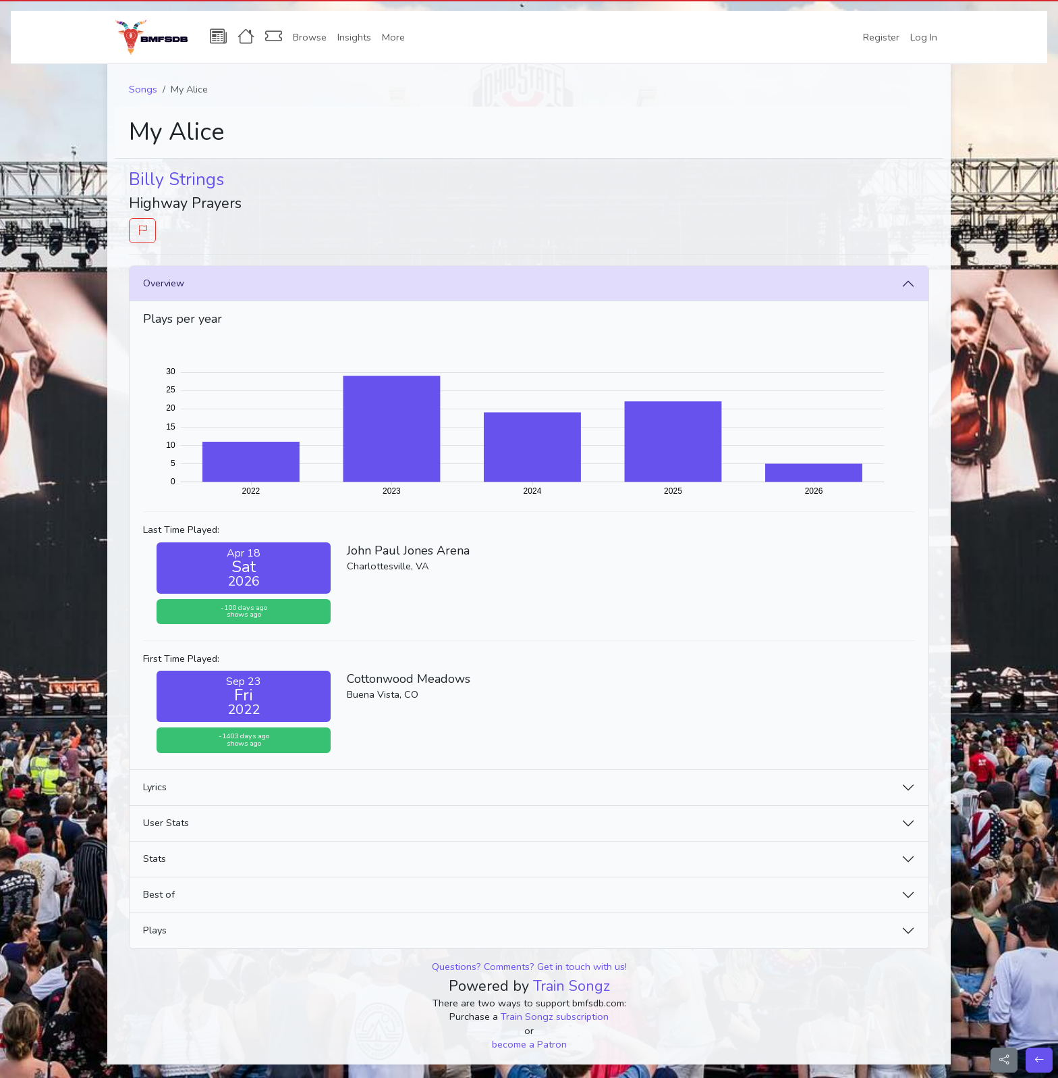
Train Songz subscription (555, 1016)
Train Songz (571, 986)
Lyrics (155, 787)
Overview (163, 283)
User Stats (166, 822)
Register (881, 37)
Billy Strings (176, 179)
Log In (923, 37)
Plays (155, 930)
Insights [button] (354, 37)
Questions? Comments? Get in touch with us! (529, 966)
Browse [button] (310, 37)
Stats (154, 858)
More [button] (393, 37)
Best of (159, 894)
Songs (143, 89)
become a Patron (529, 1044)
